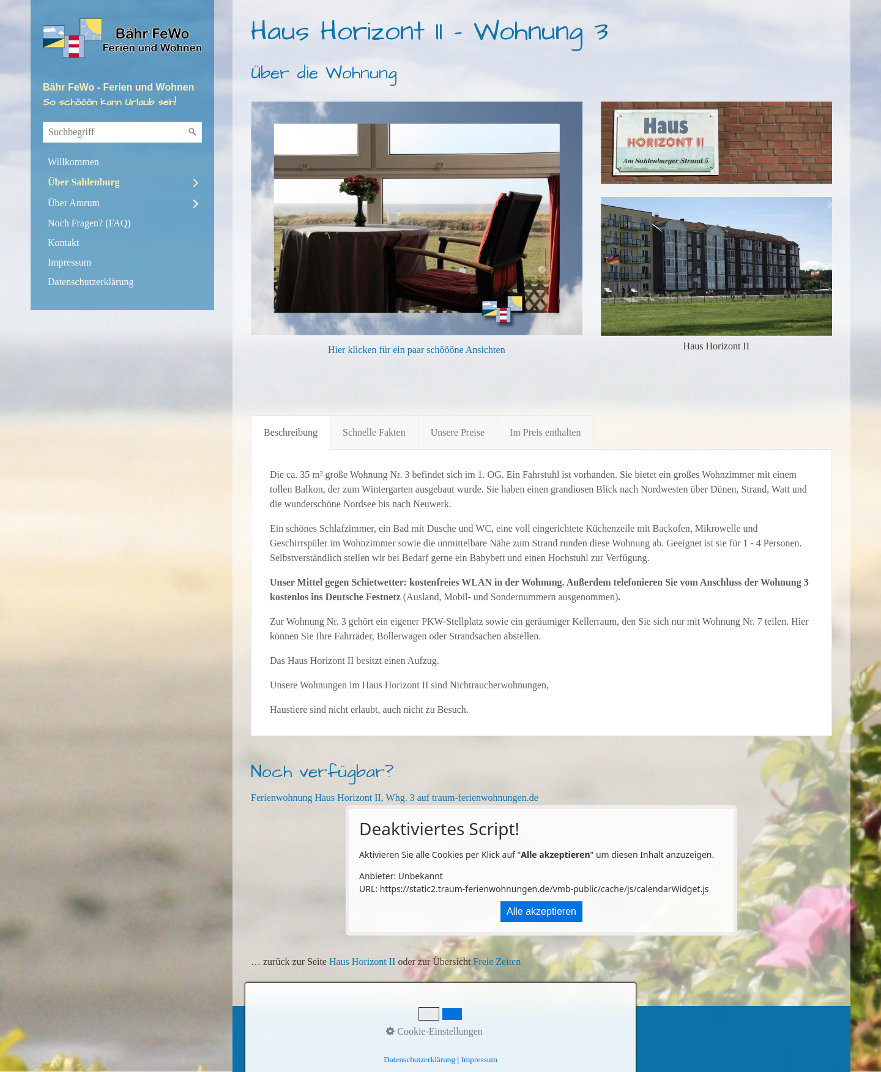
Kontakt (64, 242)
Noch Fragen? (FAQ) (89, 223)
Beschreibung (291, 432)
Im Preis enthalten (545, 432)
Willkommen (73, 162)
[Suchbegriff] (122, 132)
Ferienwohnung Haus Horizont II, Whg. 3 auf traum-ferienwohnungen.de (394, 797)
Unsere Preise (458, 432)
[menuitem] (122, 162)
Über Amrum (74, 203)
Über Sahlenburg (84, 182)
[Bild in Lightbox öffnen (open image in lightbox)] (716, 143)
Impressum (69, 262)
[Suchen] (192, 132)
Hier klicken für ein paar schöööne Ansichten (416, 349)
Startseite (269, 1031)
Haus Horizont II (362, 961)
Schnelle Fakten (374, 432)
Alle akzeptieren (541, 911)
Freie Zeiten (497, 961)
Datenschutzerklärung (90, 282)
